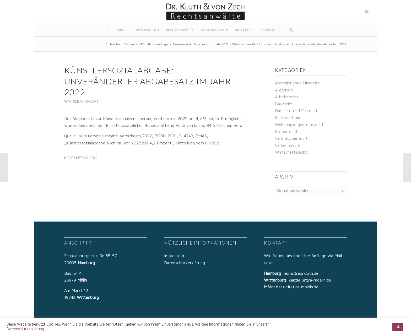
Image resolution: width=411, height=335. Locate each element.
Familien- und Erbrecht (296, 110)
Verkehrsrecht (288, 145)
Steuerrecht (286, 131)
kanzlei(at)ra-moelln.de (310, 280)
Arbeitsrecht (286, 96)
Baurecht (283, 103)
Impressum (174, 255)
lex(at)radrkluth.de (302, 273)
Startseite (130, 44)
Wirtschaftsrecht (243, 44)
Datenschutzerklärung (184, 262)
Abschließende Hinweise (297, 82)
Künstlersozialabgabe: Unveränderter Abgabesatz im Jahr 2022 (185, 44)
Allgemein (284, 90)
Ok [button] (398, 327)
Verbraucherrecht (291, 138)
